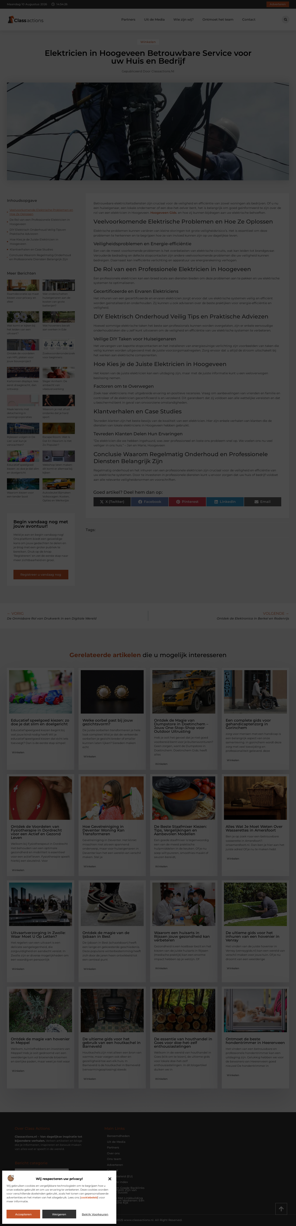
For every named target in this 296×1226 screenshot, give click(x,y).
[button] (110, 1179)
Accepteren (23, 1214)
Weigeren (59, 1214)
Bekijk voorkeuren (95, 1214)
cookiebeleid (89, 1197)
